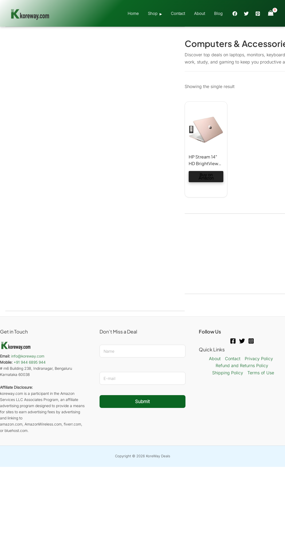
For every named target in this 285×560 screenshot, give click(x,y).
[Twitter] (246, 13)
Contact (180, 13)
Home (138, 13)
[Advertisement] (95, 67)
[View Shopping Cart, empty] (271, 13)
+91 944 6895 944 (30, 362)
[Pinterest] (257, 13)
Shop (156, 13)
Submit (142, 401)
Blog (219, 13)
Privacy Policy (259, 358)
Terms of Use (260, 372)
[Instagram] (251, 341)
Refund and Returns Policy (242, 365)
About (201, 13)
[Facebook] (234, 13)
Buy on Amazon (206, 176)
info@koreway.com (27, 356)
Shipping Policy (227, 372)
